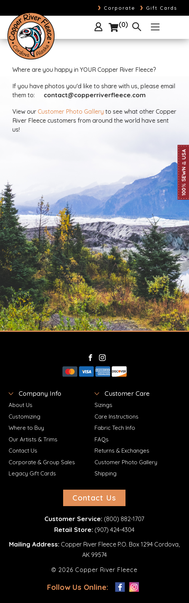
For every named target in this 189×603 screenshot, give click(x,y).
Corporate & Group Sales (42, 462)
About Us (20, 404)
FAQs (101, 439)
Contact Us (23, 450)
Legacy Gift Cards (32, 473)
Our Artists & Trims (33, 439)
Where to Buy (26, 427)
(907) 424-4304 (114, 529)
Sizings (103, 404)
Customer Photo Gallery (71, 111)
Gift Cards (158, 8)
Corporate (116, 8)
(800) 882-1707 (124, 519)
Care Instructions (116, 416)
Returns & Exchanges (121, 450)
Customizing (24, 416)
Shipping (105, 473)
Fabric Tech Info (114, 427)
